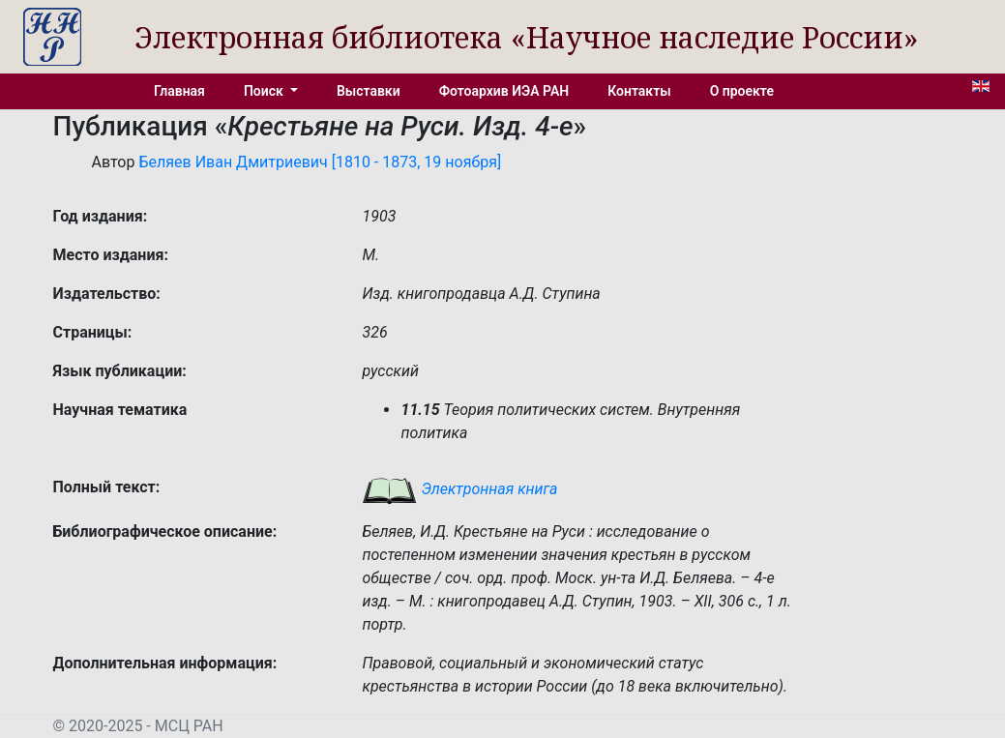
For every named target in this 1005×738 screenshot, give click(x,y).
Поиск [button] (265, 91)
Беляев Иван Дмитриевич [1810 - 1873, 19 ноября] (319, 162)
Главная (179, 91)
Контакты (638, 91)
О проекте (742, 91)
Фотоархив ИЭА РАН (504, 91)
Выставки (368, 91)
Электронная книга (459, 489)
